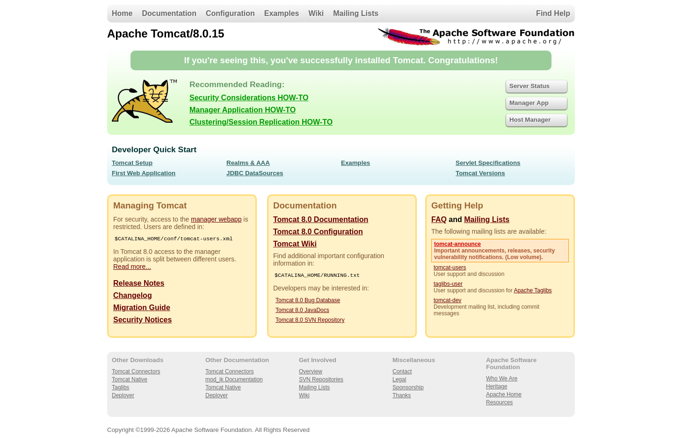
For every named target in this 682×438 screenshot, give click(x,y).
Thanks (401, 395)
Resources (499, 402)
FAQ (439, 219)
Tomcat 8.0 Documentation (320, 219)
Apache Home (504, 394)
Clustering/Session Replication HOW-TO (261, 122)
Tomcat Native (129, 379)
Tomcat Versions (480, 173)
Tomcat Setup (132, 162)
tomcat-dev (447, 300)
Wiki (316, 13)
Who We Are (501, 378)
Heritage (496, 386)
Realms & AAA (248, 162)
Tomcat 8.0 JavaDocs (302, 311)
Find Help (553, 13)
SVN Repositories (321, 379)
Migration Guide (141, 308)
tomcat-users (450, 267)
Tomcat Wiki (295, 244)
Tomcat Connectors (136, 371)
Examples (281, 13)
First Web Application (143, 173)
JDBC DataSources (254, 173)
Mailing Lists (355, 13)
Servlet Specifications (488, 162)
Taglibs (120, 387)
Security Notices (142, 321)
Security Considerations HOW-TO (249, 98)
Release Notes (138, 284)
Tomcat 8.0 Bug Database (308, 301)
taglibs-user (448, 284)
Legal (399, 379)
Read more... (132, 267)
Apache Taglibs (532, 290)
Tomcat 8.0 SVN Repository (310, 321)
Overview (310, 371)
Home (122, 13)
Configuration (230, 13)
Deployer (123, 395)
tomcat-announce (457, 244)
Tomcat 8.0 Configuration (318, 232)
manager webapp (216, 219)
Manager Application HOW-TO (242, 110)
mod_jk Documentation (234, 379)
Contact (402, 371)
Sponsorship (408, 387)
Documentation (169, 13)
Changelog (132, 296)
